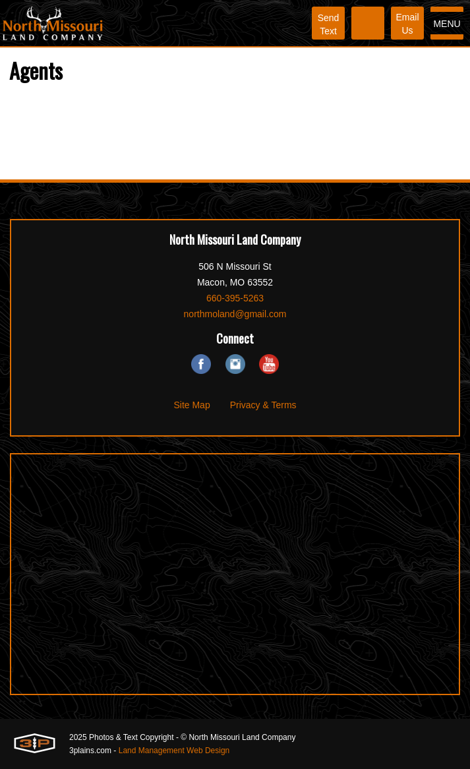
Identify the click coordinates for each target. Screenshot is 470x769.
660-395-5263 (235, 298)
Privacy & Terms (263, 405)
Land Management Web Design (174, 750)
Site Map (191, 405)
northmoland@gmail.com (235, 314)
